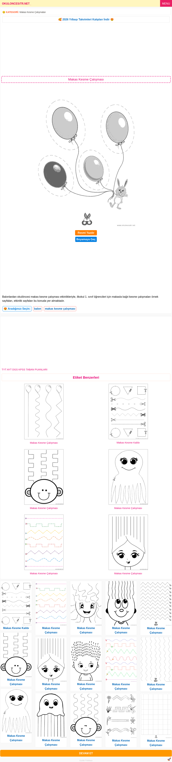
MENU (166, 3)
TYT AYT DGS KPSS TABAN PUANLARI (24, 369)
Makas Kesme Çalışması (44, 442)
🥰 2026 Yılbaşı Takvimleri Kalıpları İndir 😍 (86, 19)
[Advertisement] (86, 49)
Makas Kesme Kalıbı (128, 442)
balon (37, 308)
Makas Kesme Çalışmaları (32, 12)
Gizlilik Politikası (86, 760)
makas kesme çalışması (60, 308)
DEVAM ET (86, 753)
